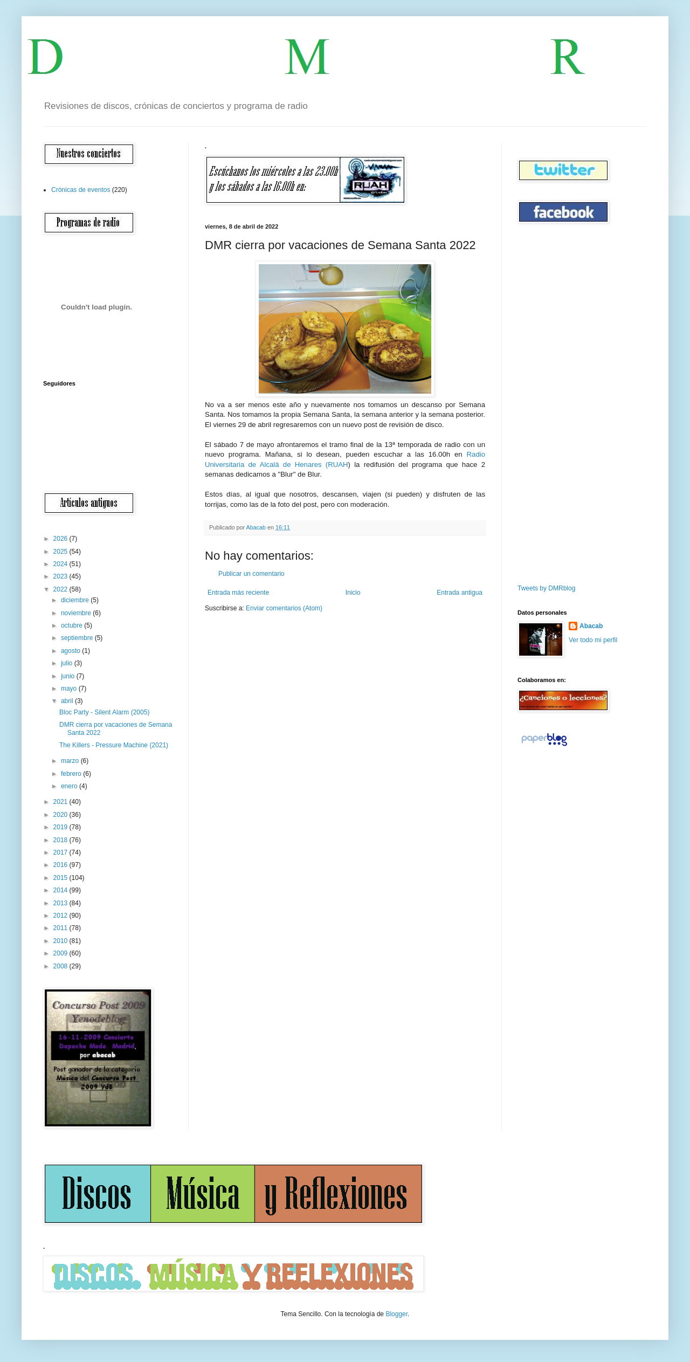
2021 (61, 802)
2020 (61, 814)
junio (69, 676)
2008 (61, 966)
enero (70, 786)
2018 (61, 840)
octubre (72, 625)
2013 (61, 903)
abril (68, 701)
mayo (70, 688)
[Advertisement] (550, 404)
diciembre (76, 600)
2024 (61, 564)
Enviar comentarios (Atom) (284, 608)
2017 (61, 852)
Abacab (591, 626)
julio (67, 663)
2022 (61, 589)
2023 (61, 576)
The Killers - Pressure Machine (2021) (113, 745)
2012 (61, 915)
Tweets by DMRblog (546, 588)
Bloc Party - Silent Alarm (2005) (104, 712)
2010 (61, 941)
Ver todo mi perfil (593, 640)
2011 (61, 928)
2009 (61, 953)
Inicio (353, 592)
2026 (61, 538)
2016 (61, 865)
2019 (61, 827)
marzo (71, 761)
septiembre (78, 638)
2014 (61, 890)
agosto (71, 651)
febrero (72, 774)
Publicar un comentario (251, 573)
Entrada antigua (459, 592)
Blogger (396, 1314)
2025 (61, 551)
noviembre (77, 613)
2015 (61, 878)
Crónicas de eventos (80, 190)
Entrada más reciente (238, 592)
